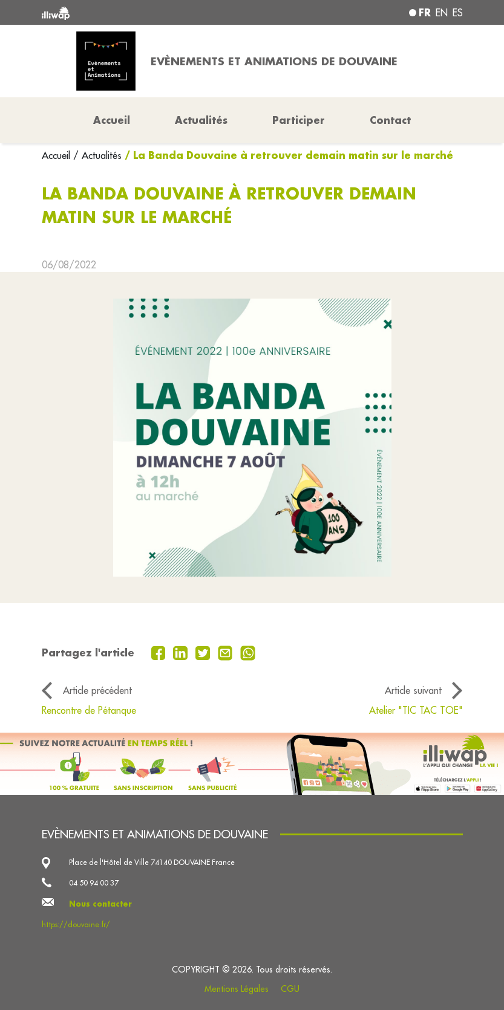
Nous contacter (100, 903)
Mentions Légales (237, 988)
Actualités (201, 120)
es (458, 13)
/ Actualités (97, 155)
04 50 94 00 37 (94, 882)
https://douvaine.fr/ (76, 924)
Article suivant (413, 690)
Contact (390, 120)
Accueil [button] (111, 120)
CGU (290, 988)
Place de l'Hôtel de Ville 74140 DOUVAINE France (152, 862)
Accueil (57, 155)
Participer (298, 120)
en (442, 13)
